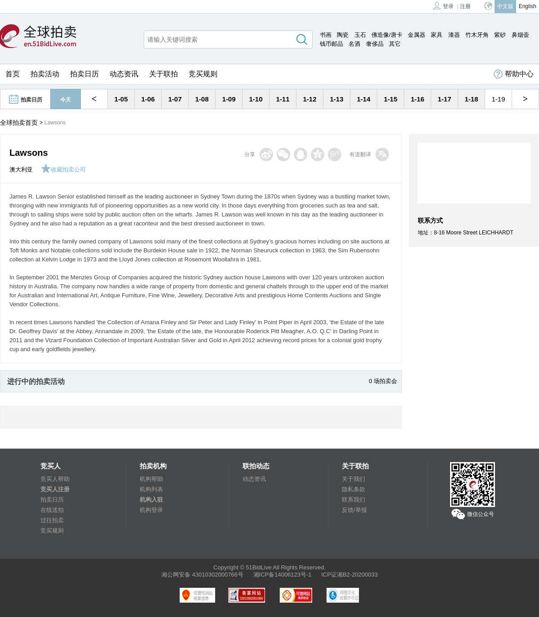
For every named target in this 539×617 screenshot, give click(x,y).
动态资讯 (124, 74)
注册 (465, 6)
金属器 (416, 34)
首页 (12, 74)
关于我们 (353, 479)
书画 (325, 34)
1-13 (336, 99)
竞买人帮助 (55, 479)
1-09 (228, 99)
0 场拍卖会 (383, 381)
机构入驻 (151, 499)
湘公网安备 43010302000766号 (202, 574)
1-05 (121, 99)
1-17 (444, 99)
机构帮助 (151, 479)
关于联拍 (163, 74)
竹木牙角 (477, 34)
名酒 (354, 43)
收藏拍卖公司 (63, 169)
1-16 (417, 99)
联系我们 (353, 499)
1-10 (255, 99)
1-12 (309, 99)
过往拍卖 (52, 520)
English (527, 6)
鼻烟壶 (520, 34)
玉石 (360, 34)
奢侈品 (375, 43)
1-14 (363, 99)
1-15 (390, 99)
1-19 (498, 99)
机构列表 (151, 489)
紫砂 (500, 34)
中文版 (505, 6)
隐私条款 (353, 489)
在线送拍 (52, 510)
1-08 (201, 99)
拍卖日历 (84, 74)
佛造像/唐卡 (386, 34)
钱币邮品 (331, 43)
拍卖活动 (45, 74)
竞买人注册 (55, 489)
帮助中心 (514, 74)
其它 (395, 43)
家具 (436, 34)
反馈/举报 (354, 510)
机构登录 (151, 510)
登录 (443, 5)
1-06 (148, 99)
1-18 (471, 99)
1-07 (174, 99)
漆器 (454, 34)
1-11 (282, 99)
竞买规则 (203, 74)
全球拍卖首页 (19, 122)
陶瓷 (343, 34)
